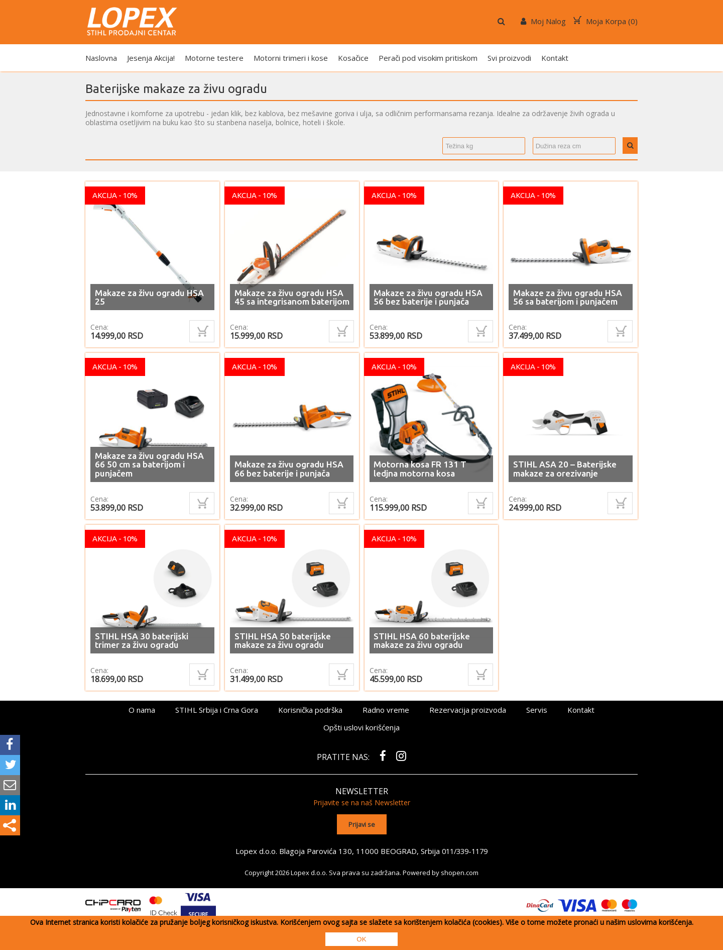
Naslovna (101, 58)
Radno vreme (386, 710)
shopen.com (459, 870)
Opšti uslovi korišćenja (361, 727)
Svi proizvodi (509, 58)
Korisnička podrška (310, 710)
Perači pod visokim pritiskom (428, 58)
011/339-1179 (465, 848)
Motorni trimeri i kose (291, 58)
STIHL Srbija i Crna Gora (216, 710)
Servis (536, 710)
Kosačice (353, 58)
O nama (142, 710)
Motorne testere (214, 58)
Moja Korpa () (605, 21)
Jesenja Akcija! (151, 58)
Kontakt (554, 58)
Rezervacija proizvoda (467, 710)
